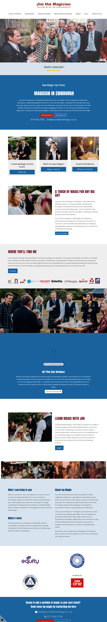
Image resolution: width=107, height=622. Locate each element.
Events (13, 271)
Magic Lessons (53, 169)
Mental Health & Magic (63, 14)
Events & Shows (44, 14)
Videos (78, 14)
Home (99, 610)
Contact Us (90, 610)
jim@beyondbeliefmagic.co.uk (61, 119)
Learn (59, 424)
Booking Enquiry (46, 115)
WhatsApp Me (60, 115)
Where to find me (85, 169)
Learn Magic (29, 14)
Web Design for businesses (16, 618)
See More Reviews (53, 368)
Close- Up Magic (14, 14)
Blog (86, 14)
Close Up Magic (61, 233)
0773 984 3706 (37, 119)
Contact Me (97, 14)
